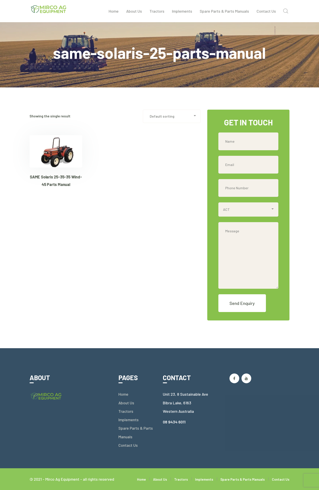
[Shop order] (172, 116)
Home (123, 394)
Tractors (125, 411)
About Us (126, 402)
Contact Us (128, 445)
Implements (128, 419)
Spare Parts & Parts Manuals (135, 432)
